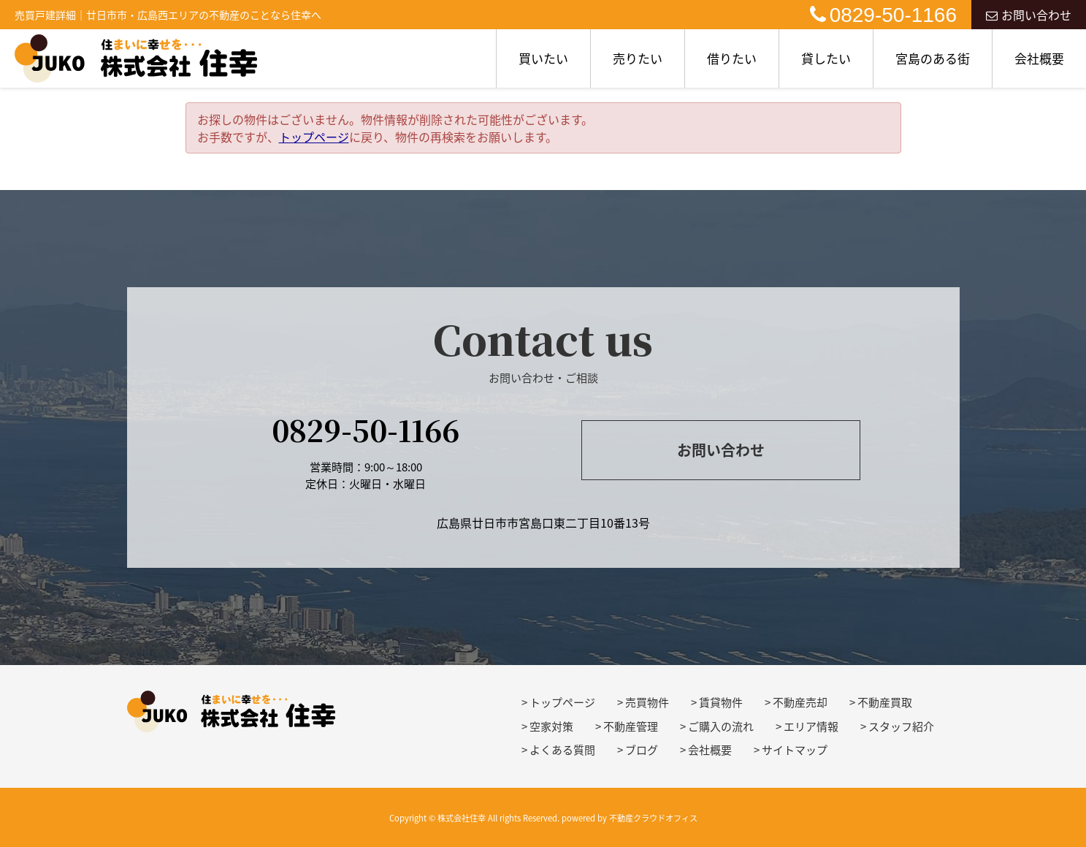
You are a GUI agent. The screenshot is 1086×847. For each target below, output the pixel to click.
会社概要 (1039, 58)
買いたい (543, 58)
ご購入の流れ (721, 726)
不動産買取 (884, 702)
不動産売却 (800, 702)
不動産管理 (630, 726)
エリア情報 (811, 726)
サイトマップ (794, 750)
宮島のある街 (932, 58)
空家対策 (551, 726)
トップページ (314, 136)
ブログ (641, 750)
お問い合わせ (1028, 14)
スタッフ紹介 (901, 726)
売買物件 (647, 702)
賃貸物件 (721, 702)
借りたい (732, 58)
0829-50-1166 (883, 15)
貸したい (826, 58)
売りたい (637, 58)
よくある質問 (562, 750)
